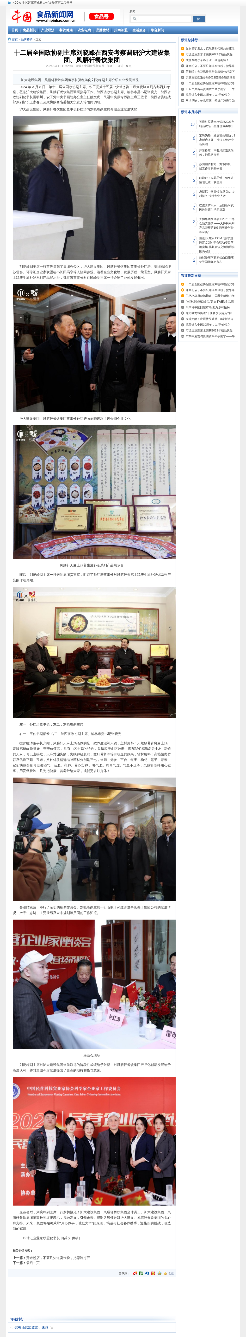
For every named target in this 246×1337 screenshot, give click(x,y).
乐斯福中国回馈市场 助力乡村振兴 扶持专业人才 (216, 194)
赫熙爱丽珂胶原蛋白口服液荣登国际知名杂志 (216, 260)
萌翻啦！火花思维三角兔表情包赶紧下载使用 (216, 180)
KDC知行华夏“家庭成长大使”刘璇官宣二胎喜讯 (42, 2)
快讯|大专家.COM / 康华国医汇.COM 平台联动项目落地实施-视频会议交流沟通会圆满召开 (217, 245)
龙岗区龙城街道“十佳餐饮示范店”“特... (210, 313)
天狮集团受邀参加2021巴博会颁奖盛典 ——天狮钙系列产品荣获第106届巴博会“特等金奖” (216, 225)
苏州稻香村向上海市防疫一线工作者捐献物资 (216, 166)
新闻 (132, 11)
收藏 (171, 1273)
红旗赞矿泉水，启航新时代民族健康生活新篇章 (216, 207)
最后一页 (33, 1263)
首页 (15, 39)
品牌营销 (26, 39)
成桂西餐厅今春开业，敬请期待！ (207, 60)
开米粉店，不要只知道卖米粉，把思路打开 (58, 1258)
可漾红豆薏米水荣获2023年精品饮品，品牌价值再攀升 (216, 124)
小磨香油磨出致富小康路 (29, 1327)
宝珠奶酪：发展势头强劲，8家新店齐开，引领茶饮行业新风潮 (217, 140)
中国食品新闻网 (94, 66)
